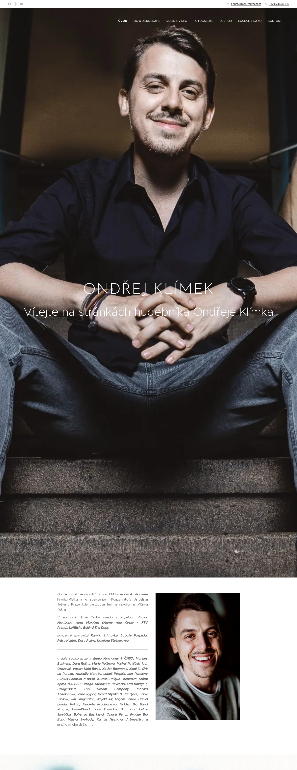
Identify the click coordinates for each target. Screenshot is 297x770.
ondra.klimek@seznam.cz (246, 4)
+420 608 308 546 (279, 4)
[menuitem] (123, 21)
